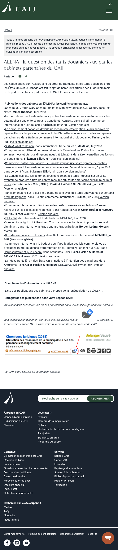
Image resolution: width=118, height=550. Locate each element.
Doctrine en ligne (14, 460)
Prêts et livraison (64, 480)
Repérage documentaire (68, 468)
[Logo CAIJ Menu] (18, 7)
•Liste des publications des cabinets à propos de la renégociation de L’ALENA (53, 290)
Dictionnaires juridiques (17, 472)
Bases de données (14, 476)
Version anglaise (79, 125)
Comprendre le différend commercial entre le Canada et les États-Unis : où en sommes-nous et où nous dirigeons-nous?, (54, 152)
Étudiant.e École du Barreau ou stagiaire (61, 429)
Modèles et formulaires (17, 480)
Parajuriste (44, 433)
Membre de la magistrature (53, 421)
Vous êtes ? (44, 412)
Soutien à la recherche (67, 472)
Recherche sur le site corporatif (22, 503)
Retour (8, 30)
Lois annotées (12, 464)
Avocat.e (42, 417)
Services (59, 451)
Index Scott (10, 489)
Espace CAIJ (61, 455)
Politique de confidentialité (42, 533)
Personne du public (49, 441)
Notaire (42, 425)
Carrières (9, 425)
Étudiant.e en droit (48, 437)
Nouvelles (9, 515)
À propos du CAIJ (14, 412)
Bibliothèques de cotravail (69, 476)
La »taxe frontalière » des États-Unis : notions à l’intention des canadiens (51, 260)
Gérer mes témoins (14, 533)
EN (110, 3)
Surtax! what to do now (19, 146)
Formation (60, 464)
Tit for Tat (11, 218)
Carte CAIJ (60, 460)
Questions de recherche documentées (26, 468)
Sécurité (92, 533)
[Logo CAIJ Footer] (8, 398)
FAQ (6, 511)
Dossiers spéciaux (14, 485)
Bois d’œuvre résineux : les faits (25, 235)
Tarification (60, 485)
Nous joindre (11, 519)
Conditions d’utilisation (72, 533)
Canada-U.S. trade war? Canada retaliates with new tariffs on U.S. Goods (51, 108)
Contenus (9, 451)
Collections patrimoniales (18, 493)
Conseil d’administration (18, 417)
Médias (8, 507)
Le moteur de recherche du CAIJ (23, 455)
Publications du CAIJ (16, 421)
